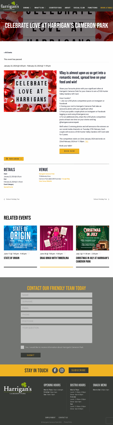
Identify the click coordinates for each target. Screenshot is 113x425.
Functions (92, 8)
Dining (26, 8)
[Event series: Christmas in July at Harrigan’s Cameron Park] (100, 253)
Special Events (8, 187)
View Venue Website (45, 181)
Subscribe (78, 370)
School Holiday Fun (12, 199)
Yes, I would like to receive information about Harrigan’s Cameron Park (54, 347)
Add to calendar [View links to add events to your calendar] (14, 159)
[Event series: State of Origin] (28, 253)
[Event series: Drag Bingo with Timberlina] (64, 253)
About (67, 8)
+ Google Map (65, 179)
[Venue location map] (84, 177)
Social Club (79, 8)
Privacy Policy (68, 422)
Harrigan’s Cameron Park (46, 174)
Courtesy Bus (55, 8)
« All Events (8, 53)
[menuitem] (27, 8)
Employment (50, 417)
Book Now (69, 151)
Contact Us (63, 417)
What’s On (39, 8)
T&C (86, 141)
